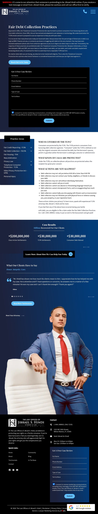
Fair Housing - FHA (11, 154)
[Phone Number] (49, 81)
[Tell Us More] (49, 102)
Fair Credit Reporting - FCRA (15, 147)
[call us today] (85, 11)
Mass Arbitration (10, 158)
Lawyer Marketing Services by (52, 511)
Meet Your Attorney (15, 315)
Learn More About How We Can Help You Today (49, 254)
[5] (22, 296)
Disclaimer (46, 508)
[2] (16, 296)
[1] (14, 296)
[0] (12, 296)
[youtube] (17, 470)
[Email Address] (49, 86)
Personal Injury (10, 176)
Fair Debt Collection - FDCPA (15, 151)
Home (11, 452)
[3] (18, 296)
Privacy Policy (56, 508)
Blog (29, 456)
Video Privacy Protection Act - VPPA (15, 171)
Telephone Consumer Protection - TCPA (12, 166)
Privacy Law (8, 161)
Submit (49, 121)
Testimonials (13, 460)
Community (32, 452)
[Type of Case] (49, 92)
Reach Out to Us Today (19, 62)
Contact (11, 464)
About (11, 456)
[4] (20, 296)
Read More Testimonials (23, 303)
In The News (32, 460)
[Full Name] (49, 76)
